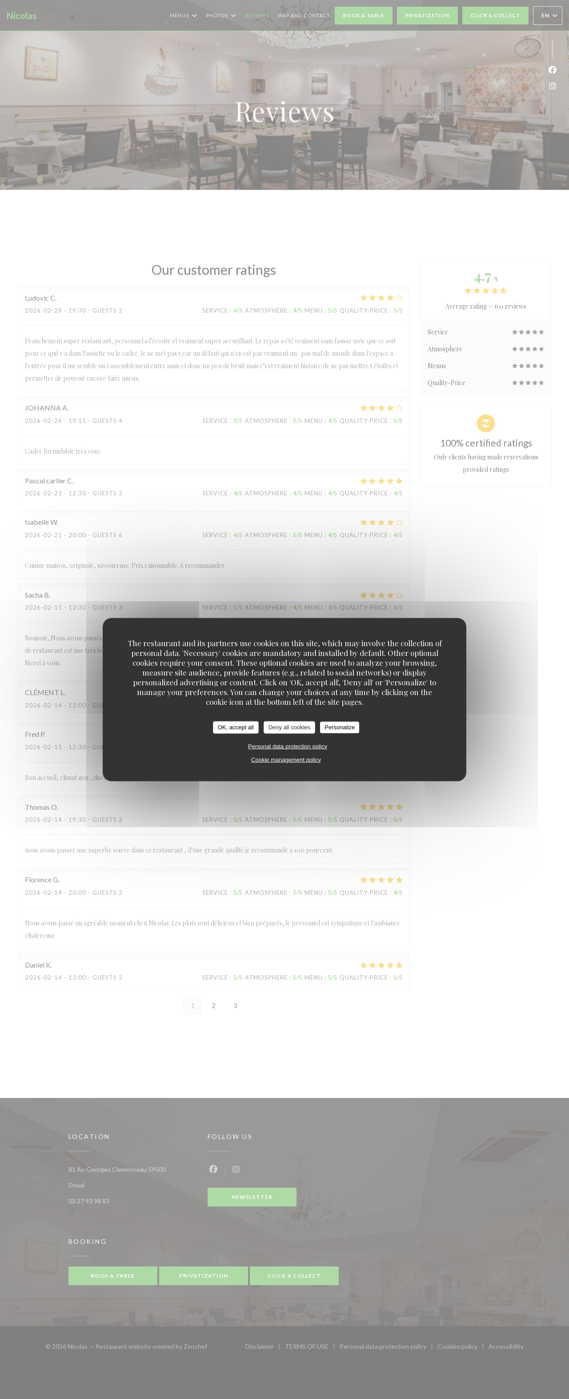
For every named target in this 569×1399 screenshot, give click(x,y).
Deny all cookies (289, 727)
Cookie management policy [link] (286, 759)
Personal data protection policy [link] (287, 746)
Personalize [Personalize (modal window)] (340, 727)
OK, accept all (236, 727)
